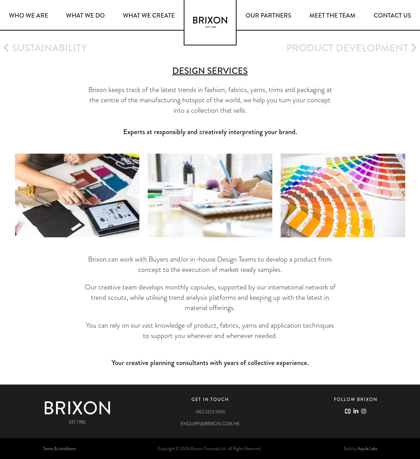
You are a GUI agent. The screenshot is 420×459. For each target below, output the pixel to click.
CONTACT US (392, 15)
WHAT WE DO (85, 15)
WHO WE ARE (28, 15)
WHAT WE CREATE (149, 15)
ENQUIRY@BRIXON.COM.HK (210, 424)
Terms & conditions (59, 448)
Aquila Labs (367, 448)
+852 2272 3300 (210, 412)
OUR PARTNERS (268, 15)
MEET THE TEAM (332, 15)
